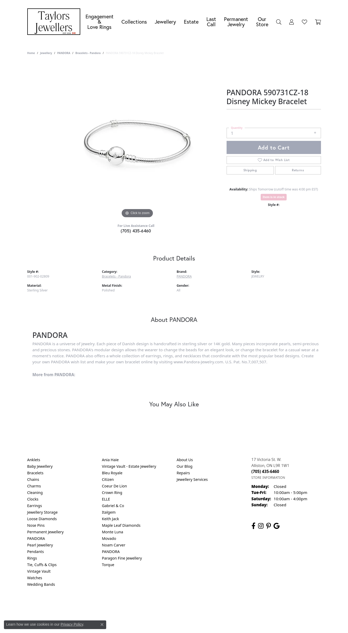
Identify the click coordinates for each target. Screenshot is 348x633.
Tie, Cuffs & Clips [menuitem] (42, 564)
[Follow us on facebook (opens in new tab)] (253, 526)
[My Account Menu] (291, 21)
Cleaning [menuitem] (35, 492)
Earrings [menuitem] (34, 505)
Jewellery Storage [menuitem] (42, 512)
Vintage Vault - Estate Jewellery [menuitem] (129, 466)
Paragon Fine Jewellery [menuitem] (122, 558)
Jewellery (165, 21)
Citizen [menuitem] (108, 479)
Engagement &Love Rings (99, 21)
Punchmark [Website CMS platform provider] (183, 622)
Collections (134, 21)
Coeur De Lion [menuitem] (114, 485)
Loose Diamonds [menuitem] (42, 518)
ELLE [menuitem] (106, 499)
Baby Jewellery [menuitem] (40, 466)
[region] (137, 140)
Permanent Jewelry (236, 21)
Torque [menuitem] (108, 564)
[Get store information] (268, 477)
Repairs (183, 472)
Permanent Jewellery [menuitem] (45, 531)
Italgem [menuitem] (109, 512)
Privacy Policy (148, 605)
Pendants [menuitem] (35, 551)
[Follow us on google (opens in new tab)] (277, 526)
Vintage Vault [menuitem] (39, 571)
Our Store (262, 21)
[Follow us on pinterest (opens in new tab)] (268, 526)
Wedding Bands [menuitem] (41, 584)
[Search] (278, 21)
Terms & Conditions (179, 605)
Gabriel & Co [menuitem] (113, 505)
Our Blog (184, 466)
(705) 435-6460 (136, 230)
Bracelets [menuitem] (35, 472)
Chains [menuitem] (33, 479)
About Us (185, 459)
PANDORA (63, 53)
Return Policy (121, 605)
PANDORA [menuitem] (36, 538)
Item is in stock (274, 197)
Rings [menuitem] (32, 558)
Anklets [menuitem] (33, 459)
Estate (191, 21)
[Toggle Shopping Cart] (318, 21)
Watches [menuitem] (34, 577)
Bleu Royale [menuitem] (112, 472)
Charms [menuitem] (34, 485)
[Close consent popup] (102, 624)
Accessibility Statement (218, 605)
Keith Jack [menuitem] (110, 518)
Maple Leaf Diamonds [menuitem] (121, 525)
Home (31, 53)
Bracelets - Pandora (88, 53)
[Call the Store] (265, 471)
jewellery (46, 53)
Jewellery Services (192, 479)
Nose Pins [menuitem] (36, 525)
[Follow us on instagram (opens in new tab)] (261, 526)
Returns (298, 170)
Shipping (250, 170)
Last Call (211, 21)
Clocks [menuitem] (33, 499)
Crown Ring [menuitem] (112, 492)
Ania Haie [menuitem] (110, 459)
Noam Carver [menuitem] (113, 544)
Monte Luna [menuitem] (112, 531)
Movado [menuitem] (109, 538)
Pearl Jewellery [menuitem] (40, 544)
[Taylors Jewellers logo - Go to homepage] (55, 21)
